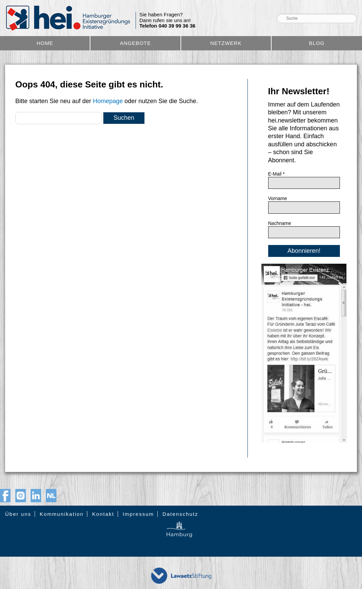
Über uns (18, 514)
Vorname (277, 198)
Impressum (138, 514)
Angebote (135, 43)
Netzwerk (226, 43)
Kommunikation (62, 514)
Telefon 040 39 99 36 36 (167, 26)
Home (45, 43)
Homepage (108, 101)
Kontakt (103, 514)
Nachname (279, 223)
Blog (317, 43)
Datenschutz (180, 514)
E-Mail (276, 174)
